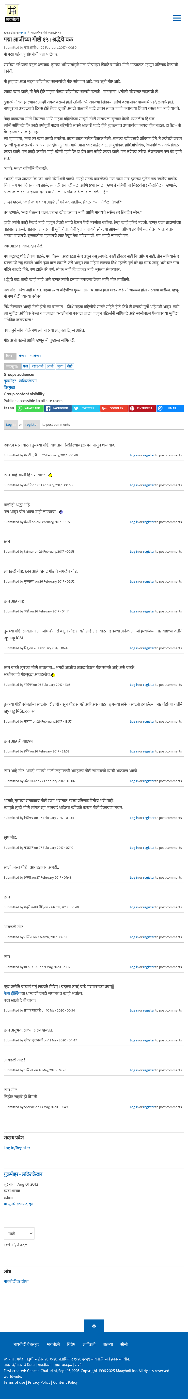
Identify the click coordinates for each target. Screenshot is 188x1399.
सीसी (124, 1344)
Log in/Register (17, 1147)
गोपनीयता (45, 1365)
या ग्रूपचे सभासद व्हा (18, 1204)
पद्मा (25, 366)
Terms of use (14, 1382)
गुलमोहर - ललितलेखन (20, 381)
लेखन (22, 356)
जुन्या (60, 366)
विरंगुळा (9, 387)
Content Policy (65, 1382)
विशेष (71, 1344)
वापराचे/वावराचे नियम (19, 1365)
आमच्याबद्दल (63, 1365)
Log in (11, 425)
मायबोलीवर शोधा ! (17, 1281)
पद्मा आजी (37, 366)
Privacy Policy (39, 1382)
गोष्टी (69, 366)
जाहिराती (89, 1344)
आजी (50, 366)
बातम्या (108, 1344)
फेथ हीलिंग (12, 993)
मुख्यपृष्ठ (23, 33)
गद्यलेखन (35, 356)
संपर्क (78, 1365)
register (31, 425)
